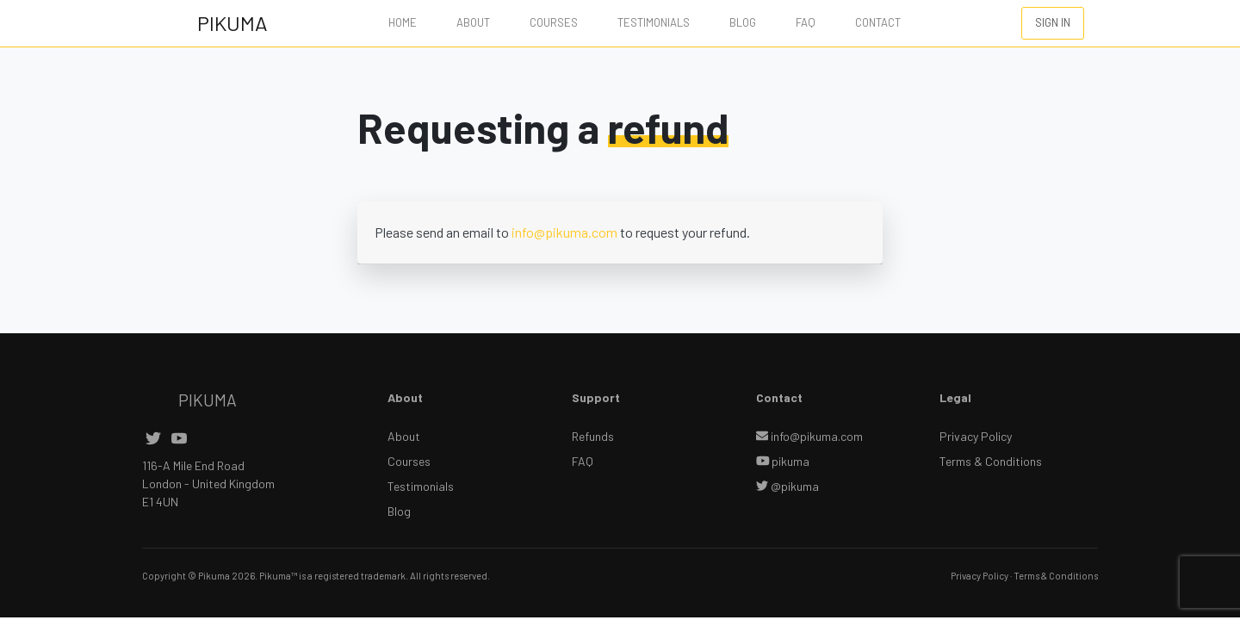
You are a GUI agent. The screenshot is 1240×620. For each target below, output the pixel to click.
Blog (742, 22)
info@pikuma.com (564, 232)
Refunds (593, 436)
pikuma (783, 461)
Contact (878, 22)
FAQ (805, 22)
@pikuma (787, 486)
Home (402, 22)
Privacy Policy (975, 436)
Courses (554, 22)
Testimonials (653, 22)
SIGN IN (1052, 22)
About (473, 22)
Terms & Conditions (990, 461)
